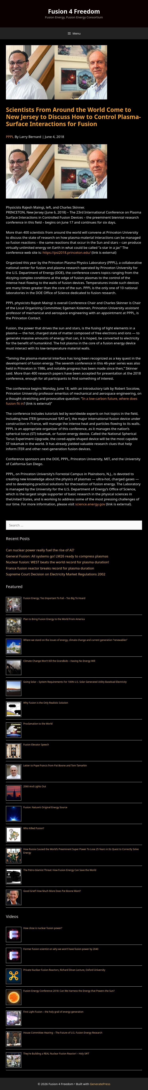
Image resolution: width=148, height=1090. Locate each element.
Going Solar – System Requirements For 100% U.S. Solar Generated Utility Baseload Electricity (75, 682)
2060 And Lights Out (34, 786)
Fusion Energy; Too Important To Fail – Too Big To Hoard (54, 598)
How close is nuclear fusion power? (42, 928)
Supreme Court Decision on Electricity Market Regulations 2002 (55, 574)
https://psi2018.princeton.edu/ (66, 252)
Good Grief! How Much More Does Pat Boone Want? (52, 891)
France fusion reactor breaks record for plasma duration (50, 568)
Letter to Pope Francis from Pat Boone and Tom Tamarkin (55, 765)
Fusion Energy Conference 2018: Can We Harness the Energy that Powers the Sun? (69, 991)
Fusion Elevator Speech (36, 744)
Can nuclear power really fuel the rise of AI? (40, 550)
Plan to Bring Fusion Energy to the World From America (54, 619)
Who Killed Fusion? (33, 828)
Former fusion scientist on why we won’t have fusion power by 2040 (60, 949)
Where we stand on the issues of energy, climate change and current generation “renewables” (75, 640)
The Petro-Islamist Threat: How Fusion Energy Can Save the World (59, 870)
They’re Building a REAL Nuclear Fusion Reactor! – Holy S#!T (56, 1053)
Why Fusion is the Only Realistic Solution (45, 702)
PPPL (10, 136)
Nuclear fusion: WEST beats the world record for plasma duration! (57, 562)
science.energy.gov (90, 504)
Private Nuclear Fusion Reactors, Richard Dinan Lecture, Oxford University (64, 970)
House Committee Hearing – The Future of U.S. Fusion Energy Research (62, 1032)
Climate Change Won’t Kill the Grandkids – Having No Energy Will (59, 661)
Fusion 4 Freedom (74, 11)
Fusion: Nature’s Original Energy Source (45, 807)
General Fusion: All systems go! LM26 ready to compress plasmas (57, 556)
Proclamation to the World (38, 723)
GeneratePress (100, 1084)
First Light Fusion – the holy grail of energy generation (53, 1011)
